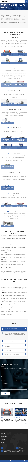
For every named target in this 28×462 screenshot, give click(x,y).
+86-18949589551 (7, 449)
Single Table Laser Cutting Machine (7, 141)
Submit (6, 393)
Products (7, 10)
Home (3, 10)
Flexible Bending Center (20, 63)
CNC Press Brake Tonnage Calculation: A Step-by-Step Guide (19, 420)
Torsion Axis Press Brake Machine (20, 55)
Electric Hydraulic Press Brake (7, 55)
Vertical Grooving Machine (20, 207)
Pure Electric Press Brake (7, 63)
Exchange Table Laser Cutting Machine (7, 148)
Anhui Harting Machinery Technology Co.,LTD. (14, 455)
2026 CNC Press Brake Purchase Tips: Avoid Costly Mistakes (6, 420)
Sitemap (2, 457)
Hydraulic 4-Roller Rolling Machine (7, 189)
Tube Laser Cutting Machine (20, 148)
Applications (4, 437)
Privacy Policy (9, 457)
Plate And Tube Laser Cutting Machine (20, 141)
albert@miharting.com (23, 448)
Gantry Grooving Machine (7, 207)
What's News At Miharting (14, 403)
